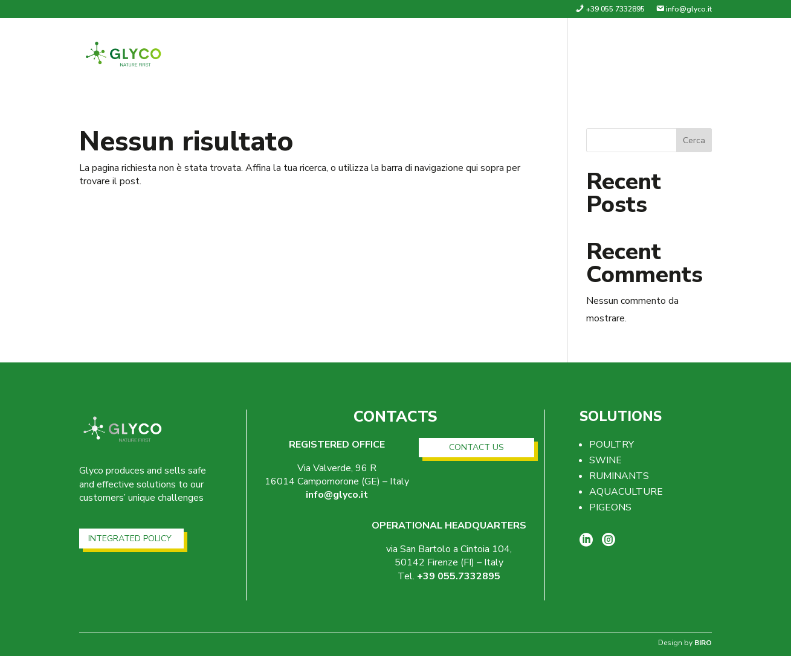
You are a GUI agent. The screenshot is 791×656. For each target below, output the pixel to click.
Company (529, 56)
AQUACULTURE (626, 491)
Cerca (694, 140)
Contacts (684, 56)
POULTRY (611, 444)
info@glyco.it (337, 494)
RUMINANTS (619, 476)
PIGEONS (610, 507)
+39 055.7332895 (458, 576)
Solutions (599, 56)
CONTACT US (476, 447)
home (475, 56)
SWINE (605, 460)
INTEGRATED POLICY (130, 538)
